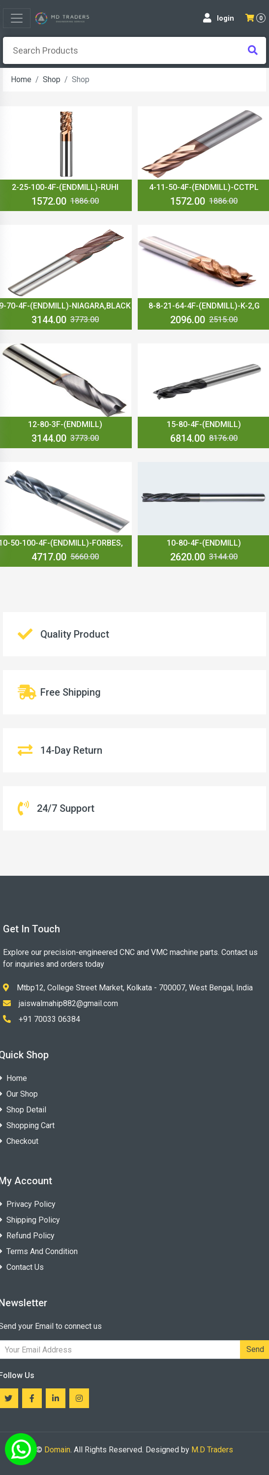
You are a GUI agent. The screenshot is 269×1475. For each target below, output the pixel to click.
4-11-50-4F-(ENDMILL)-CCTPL (204, 187)
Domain (57, 1449)
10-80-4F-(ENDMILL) (204, 543)
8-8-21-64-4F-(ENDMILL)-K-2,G (204, 305)
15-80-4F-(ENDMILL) (204, 424)
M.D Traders (212, 1449)
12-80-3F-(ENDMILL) (65, 424)
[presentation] (134, 50)
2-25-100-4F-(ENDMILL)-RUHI (65, 187)
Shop (51, 79)
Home (21, 79)
